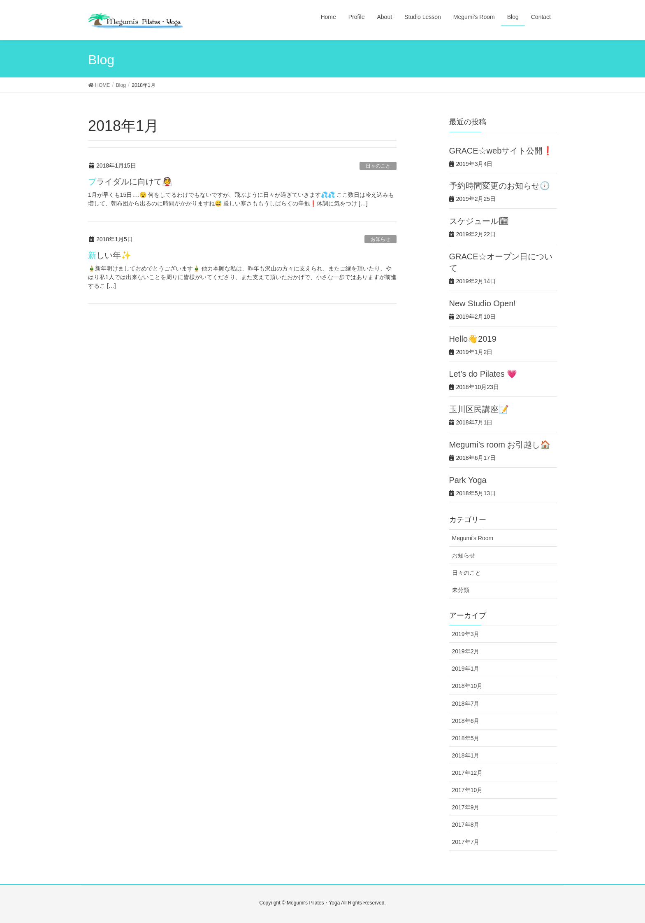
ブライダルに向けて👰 (130, 181)
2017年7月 (466, 842)
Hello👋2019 (473, 338)
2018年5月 (466, 738)
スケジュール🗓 (479, 221)
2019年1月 (466, 668)
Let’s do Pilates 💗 (483, 373)
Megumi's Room (473, 538)
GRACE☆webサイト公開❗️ (501, 150)
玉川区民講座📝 (479, 409)
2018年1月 (466, 755)
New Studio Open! (482, 303)
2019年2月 (466, 651)
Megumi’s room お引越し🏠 (500, 444)
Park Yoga (468, 480)
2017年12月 (467, 772)
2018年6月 (466, 721)
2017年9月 (466, 807)
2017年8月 (466, 824)
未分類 (460, 590)
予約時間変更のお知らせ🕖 (499, 185)
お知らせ (380, 239)
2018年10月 (467, 686)
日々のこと (378, 166)
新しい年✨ (109, 255)
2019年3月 (466, 634)
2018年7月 (466, 703)
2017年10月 (467, 790)
